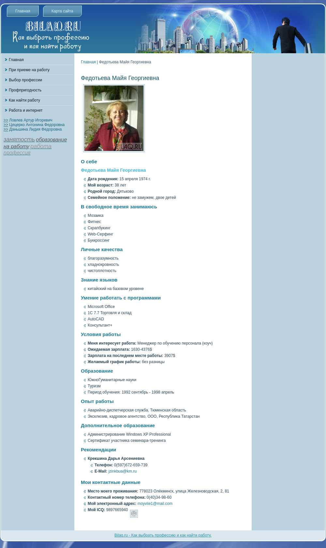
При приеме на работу (29, 70)
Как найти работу (24, 100)
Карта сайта (62, 11)
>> (6, 120)
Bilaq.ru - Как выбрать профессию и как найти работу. (163, 535)
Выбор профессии (25, 80)
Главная (22, 11)
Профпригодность (25, 90)
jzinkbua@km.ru (123, 471)
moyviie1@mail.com (155, 503)
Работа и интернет (25, 110)
